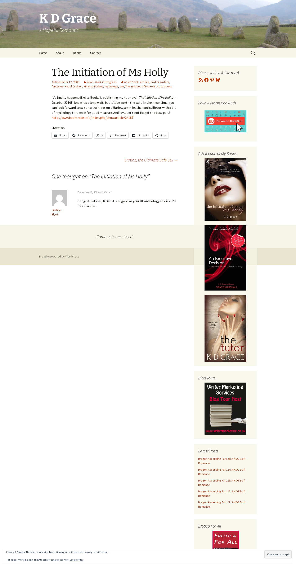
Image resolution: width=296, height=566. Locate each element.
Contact (95, 53)
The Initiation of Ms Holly (140, 86)
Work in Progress (106, 82)
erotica (144, 82)
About (60, 53)
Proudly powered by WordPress (59, 256)
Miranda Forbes (93, 86)
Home (43, 53)
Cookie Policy (76, 559)
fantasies (57, 86)
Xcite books (164, 86)
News (90, 82)
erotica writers (160, 82)
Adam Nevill (131, 82)
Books (77, 53)
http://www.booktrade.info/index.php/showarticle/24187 (92, 117)
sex (122, 86)
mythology (111, 86)
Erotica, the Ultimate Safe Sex (151, 160)
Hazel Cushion (73, 86)
